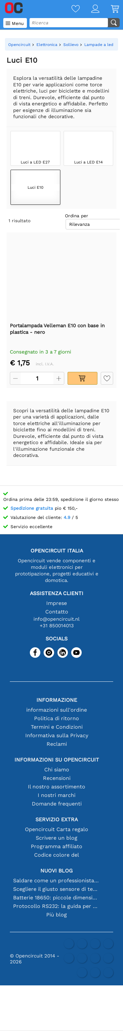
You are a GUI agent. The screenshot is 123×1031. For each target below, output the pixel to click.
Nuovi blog (56, 871)
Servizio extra (56, 819)
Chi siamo (56, 769)
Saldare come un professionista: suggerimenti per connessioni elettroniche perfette (56, 880)
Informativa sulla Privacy (56, 735)
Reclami (57, 744)
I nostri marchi (56, 795)
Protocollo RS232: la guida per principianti (56, 906)
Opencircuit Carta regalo (56, 829)
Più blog (56, 915)
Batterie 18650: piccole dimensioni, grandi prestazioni (56, 897)
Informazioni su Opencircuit (56, 760)
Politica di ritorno (56, 718)
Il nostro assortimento (56, 787)
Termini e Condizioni (57, 727)
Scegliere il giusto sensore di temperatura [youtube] (56, 889)
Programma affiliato (56, 846)
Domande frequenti (57, 804)
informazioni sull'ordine (56, 710)
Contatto (56, 612)
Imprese (56, 603)
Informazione (56, 700)
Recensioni (57, 778)
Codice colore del (56, 855)
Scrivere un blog (56, 838)
